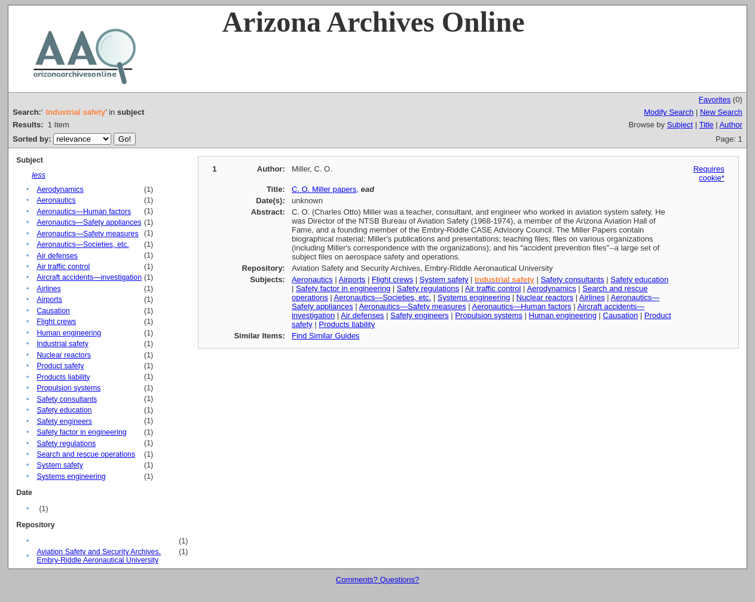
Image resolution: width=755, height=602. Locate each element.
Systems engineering (70, 476)
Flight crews (56, 321)
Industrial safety (62, 344)
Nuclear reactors (63, 355)
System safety (59, 465)
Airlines (48, 289)
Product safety (60, 366)
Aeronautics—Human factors (83, 211)
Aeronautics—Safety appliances (88, 222)
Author (730, 124)
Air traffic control (63, 266)
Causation (53, 311)
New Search (721, 112)
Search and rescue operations (85, 454)
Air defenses (57, 256)
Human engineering (68, 333)
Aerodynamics (59, 189)
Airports (49, 299)
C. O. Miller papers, (325, 189)
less (38, 174)
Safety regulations (66, 443)
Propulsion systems (68, 388)
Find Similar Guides (325, 335)
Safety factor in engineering (81, 432)
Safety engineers (64, 421)
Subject (680, 124)
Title (706, 124)
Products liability (63, 377)
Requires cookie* (709, 173)
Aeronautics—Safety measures (87, 234)
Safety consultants (66, 399)
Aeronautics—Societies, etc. (82, 244)
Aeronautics (55, 200)
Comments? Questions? (377, 579)
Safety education (63, 410)
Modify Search (668, 112)
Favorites (714, 99)
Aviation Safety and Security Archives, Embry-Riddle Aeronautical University (98, 556)
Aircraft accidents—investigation (89, 277)
